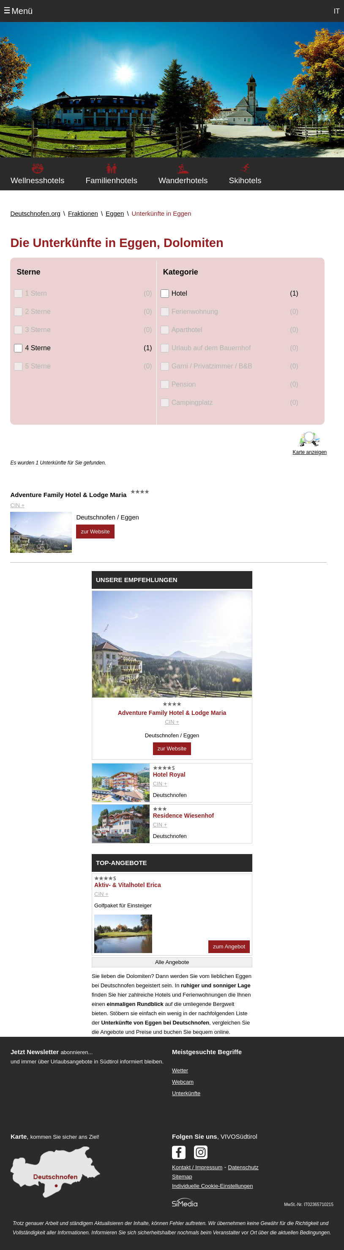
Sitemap (182, 1176)
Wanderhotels (183, 180)
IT (337, 11)
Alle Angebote (172, 962)
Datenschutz (243, 1167)
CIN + (17, 505)
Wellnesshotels (37, 180)
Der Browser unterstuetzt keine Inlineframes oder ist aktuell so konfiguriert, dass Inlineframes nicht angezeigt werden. (83, 1121)
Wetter (180, 1070)
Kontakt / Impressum (197, 1167)
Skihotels (245, 180)
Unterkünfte (186, 1093)
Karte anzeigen (310, 452)
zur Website (95, 531)
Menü (22, 11)
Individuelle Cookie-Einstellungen (212, 1186)
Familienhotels (111, 180)
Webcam (183, 1082)
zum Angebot (229, 946)
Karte (19, 1136)
